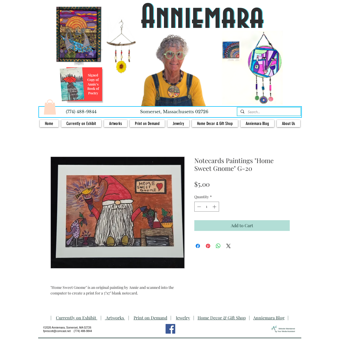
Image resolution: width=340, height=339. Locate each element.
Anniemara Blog (268, 317)
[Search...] (268, 112)
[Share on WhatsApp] (218, 246)
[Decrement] (198, 206)
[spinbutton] (207, 206)
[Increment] (215, 206)
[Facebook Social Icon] (170, 329)
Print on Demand (150, 317)
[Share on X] (228, 246)
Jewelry (183, 317)
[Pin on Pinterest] (208, 246)
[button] (50, 107)
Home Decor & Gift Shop (222, 317)
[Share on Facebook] (198, 246)
